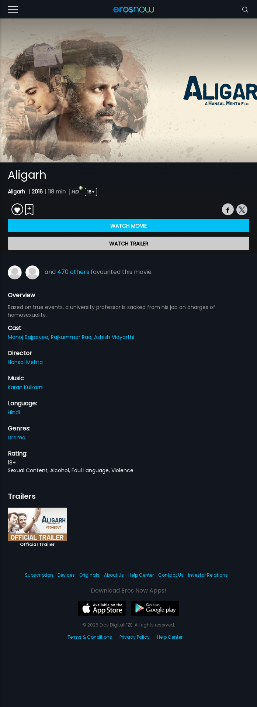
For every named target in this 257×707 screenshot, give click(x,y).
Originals (89, 575)
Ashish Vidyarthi (114, 337)
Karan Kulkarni (26, 387)
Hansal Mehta (25, 362)
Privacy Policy (134, 637)
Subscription (39, 575)
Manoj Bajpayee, (29, 337)
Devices (66, 575)
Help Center (141, 575)
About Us (114, 575)
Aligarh (17, 191)
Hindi (14, 412)
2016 (37, 191)
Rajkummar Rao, (72, 337)
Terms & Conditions (89, 637)
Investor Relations (208, 575)
